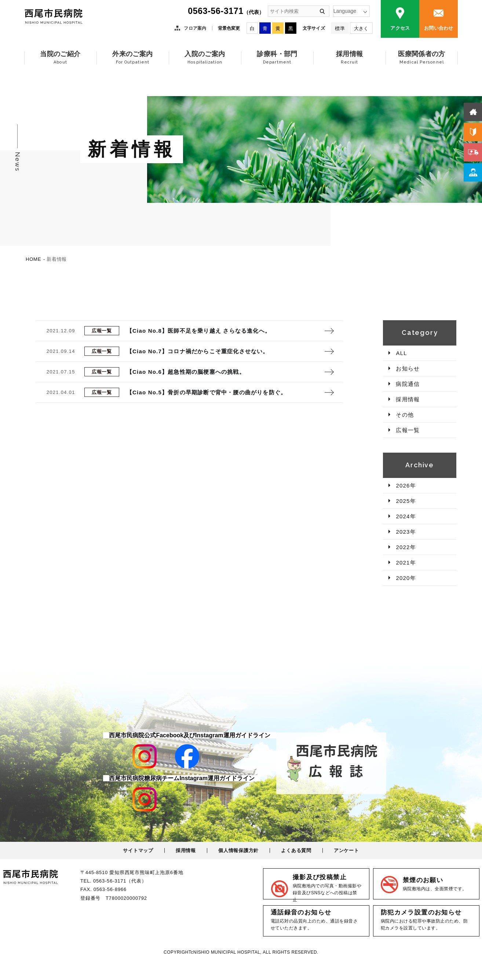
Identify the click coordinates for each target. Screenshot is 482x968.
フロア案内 (195, 28)
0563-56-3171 (226, 11)
